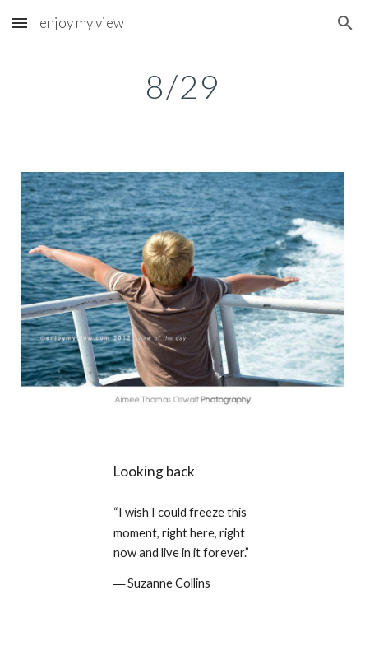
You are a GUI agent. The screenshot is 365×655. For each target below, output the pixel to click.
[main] (182, 86)
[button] (19, 22)
